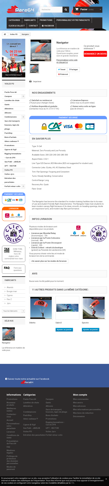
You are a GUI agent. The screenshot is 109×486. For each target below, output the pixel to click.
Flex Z (9, 299)
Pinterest (63, 74)
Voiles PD (9, 170)
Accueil (10, 420)
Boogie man (11, 291)
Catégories (14, 20)
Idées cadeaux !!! (12, 141)
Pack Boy (8, 133)
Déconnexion (79, 416)
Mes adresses (79, 406)
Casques (8, 96)
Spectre (85, 323)
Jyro (8, 303)
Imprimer (37, 81)
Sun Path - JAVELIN (13, 162)
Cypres (9, 295)
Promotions (46, 20)
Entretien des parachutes (10, 180)
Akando (9, 287)
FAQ (8, 447)
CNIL (73, 483)
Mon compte (80, 394)
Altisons (8, 113)
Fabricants (30, 20)
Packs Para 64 (10, 92)
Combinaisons (11, 117)
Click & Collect (17, 26)
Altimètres (9, 109)
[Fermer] (106, 479)
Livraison (11, 432)
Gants (7, 105)
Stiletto (32, 323)
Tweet (61, 69)
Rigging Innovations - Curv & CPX (13, 156)
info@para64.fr (13, 59)
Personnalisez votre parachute (73, 20)
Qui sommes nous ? (13, 75)
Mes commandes (81, 399)
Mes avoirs (78, 403)
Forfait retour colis (12, 186)
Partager (73, 69)
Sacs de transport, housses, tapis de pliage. (12, 125)
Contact (33, 26)
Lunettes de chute (12, 100)
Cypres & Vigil (10, 150)
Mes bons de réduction (83, 413)
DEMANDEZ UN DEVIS (95, 53)
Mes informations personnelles (87, 409)
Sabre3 (59, 323)
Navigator (6, 343)
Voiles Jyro (9, 174)
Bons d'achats (10, 137)
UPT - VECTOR (10, 166)
